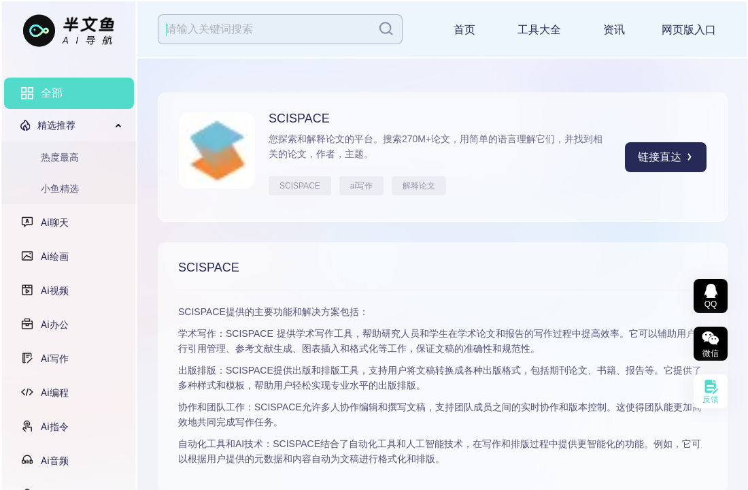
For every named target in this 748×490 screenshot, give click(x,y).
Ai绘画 (55, 256)
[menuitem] (69, 93)
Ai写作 (55, 358)
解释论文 (419, 186)
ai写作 (361, 186)
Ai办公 (55, 324)
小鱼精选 (60, 188)
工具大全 (539, 29)
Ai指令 (55, 426)
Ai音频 (55, 460)
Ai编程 (55, 392)
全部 (52, 92)
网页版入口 (689, 29)
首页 (464, 29)
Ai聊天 (55, 222)
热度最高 (60, 157)
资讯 (614, 29)
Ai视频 (55, 290)
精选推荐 (56, 125)
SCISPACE (299, 186)
